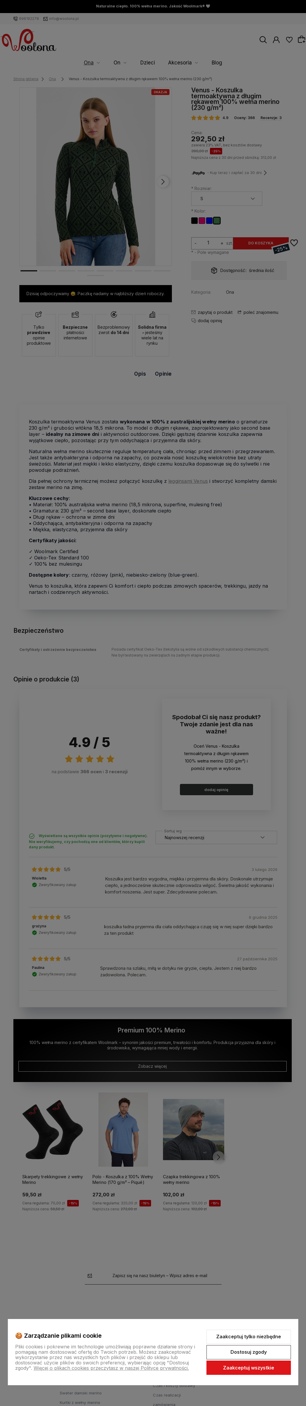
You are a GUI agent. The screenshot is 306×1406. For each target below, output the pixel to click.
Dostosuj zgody (248, 1352)
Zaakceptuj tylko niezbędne (248, 1336)
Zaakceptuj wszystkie (248, 1368)
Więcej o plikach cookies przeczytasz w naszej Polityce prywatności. (111, 1368)
